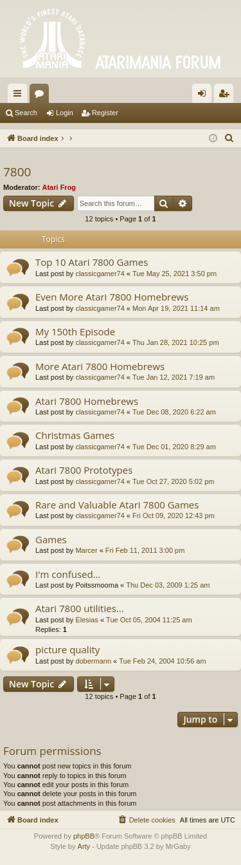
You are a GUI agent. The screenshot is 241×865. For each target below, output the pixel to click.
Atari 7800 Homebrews (86, 401)
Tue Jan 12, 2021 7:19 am (173, 377)
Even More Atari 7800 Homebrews (111, 296)
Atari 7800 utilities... (79, 608)
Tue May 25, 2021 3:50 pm (174, 273)
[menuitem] (229, 138)
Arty (84, 846)
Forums (42, 96)
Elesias (86, 620)
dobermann (93, 661)
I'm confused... (67, 574)
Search (26, 112)
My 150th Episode (75, 331)
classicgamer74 (99, 273)
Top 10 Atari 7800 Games (91, 262)
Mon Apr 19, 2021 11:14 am (176, 308)
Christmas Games (74, 435)
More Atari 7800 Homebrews (100, 366)
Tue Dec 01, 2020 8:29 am (174, 447)
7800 (17, 171)
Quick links (20, 96)
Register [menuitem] (226, 96)
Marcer (86, 550)
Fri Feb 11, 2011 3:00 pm (145, 550)
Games (51, 539)
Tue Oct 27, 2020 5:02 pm (173, 481)
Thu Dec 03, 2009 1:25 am (168, 585)
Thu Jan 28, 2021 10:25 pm (175, 342)
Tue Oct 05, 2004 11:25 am (149, 620)
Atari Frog (59, 187)
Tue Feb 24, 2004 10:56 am (162, 661)
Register (105, 112)
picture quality (67, 649)
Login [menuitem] (204, 96)
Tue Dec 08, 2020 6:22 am (174, 412)
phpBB (83, 836)
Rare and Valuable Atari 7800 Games (117, 504)
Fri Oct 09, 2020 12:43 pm (173, 515)
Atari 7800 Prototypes (83, 469)
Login (64, 112)
